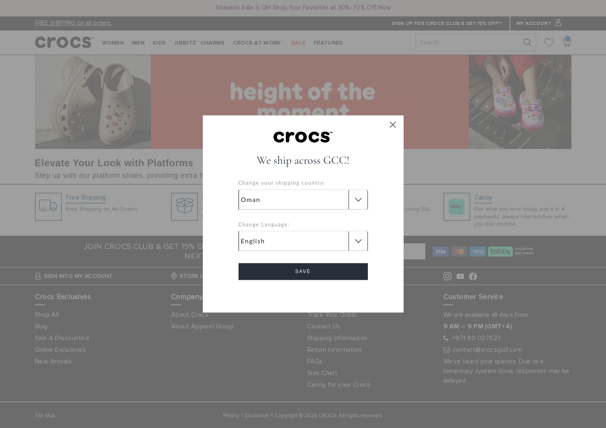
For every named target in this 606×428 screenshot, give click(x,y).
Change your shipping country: (282, 183)
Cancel (303, 294)
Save (303, 272)
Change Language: (264, 224)
